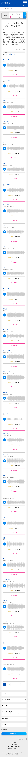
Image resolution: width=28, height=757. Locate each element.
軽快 (4, 475)
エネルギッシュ (7, 80)
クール (5, 559)
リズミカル (6, 496)
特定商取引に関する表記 (14, 746)
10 (7, 54)
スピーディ (6, 121)
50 (11, 54)
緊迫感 (5, 309)
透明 (4, 642)
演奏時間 (4, 729)
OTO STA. (3, 8)
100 (14, 54)
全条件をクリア (22, 739)
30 (9, 54)
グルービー (6, 163)
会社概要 (14, 742)
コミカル (5, 413)
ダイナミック (6, 184)
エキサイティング (8, 288)
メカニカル (6, 142)
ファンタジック (7, 59)
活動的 (5, 392)
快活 (4, 226)
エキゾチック (6, 371)
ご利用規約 (14, 744)
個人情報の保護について (14, 748)
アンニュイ (6, 101)
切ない (5, 600)
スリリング (6, 246)
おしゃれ (5, 455)
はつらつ (5, 663)
